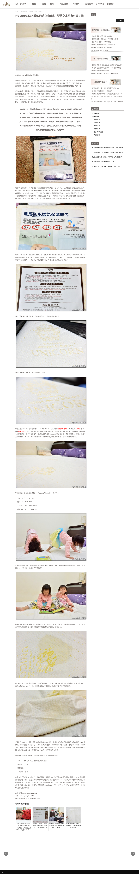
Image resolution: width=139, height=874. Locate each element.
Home (17, 11)
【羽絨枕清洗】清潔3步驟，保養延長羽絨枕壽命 (107, 152)
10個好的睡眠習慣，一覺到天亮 (102, 91)
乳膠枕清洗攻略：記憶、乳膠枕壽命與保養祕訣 (107, 157)
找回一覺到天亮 (21, 4)
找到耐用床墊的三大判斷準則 (101, 42)
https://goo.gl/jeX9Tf (33, 798)
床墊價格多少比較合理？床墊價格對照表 (105, 39)
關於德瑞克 (89, 4)
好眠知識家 (64, 4)
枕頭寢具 (97, 129)
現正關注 (97, 135)
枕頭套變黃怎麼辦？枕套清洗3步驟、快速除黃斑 (107, 147)
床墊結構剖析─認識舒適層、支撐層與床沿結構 (107, 65)
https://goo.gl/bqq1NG (27, 796)
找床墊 (35, 4)
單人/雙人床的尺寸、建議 (100, 50)
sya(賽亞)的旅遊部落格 (31, 75)
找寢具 (53, 4)
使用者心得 (100, 4)
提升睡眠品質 (98, 132)
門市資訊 (77, 4)
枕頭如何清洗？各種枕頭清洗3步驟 (103, 162)
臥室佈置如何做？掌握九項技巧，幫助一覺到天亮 (108, 102)
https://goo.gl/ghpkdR (30, 793)
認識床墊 (97, 123)
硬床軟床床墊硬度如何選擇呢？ (102, 47)
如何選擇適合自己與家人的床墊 (102, 36)
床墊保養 (97, 126)
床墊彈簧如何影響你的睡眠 (100, 71)
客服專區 (111, 4)
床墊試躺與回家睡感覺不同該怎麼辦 (103, 45)
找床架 (44, 4)
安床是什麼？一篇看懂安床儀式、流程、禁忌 (106, 166)
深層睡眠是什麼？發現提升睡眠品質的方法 (105, 88)
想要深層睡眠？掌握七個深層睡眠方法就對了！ (107, 94)
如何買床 (97, 119)
